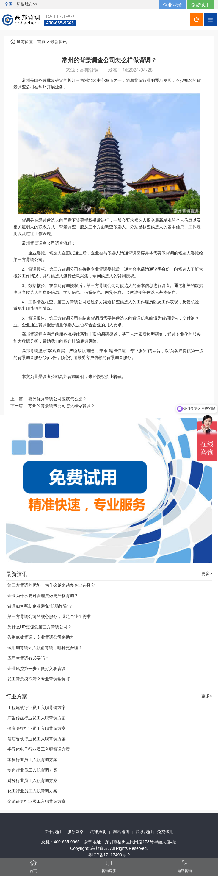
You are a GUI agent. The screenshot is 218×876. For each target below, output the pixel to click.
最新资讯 (58, 41)
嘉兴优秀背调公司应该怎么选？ (57, 398)
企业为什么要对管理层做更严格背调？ (42, 595)
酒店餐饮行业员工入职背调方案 (36, 738)
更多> (206, 573)
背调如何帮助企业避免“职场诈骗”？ (40, 606)
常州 (26, 80)
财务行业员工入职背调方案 (32, 780)
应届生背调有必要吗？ (28, 658)
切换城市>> (27, 4)
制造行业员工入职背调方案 (32, 770)
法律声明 (98, 831)
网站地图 (121, 831)
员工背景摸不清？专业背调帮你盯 (38, 679)
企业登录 (172, 4)
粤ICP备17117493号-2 (109, 854)
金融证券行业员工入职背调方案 (36, 801)
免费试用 (200, 4)
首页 (41, 41)
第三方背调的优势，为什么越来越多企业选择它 (51, 585)
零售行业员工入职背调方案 (32, 759)
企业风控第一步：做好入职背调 (36, 668)
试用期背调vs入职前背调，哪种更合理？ (44, 647)
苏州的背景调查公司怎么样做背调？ (61, 405)
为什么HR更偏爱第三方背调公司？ (39, 626)
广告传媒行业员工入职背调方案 (36, 718)
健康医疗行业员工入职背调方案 (36, 728)
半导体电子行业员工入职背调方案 (38, 749)
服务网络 (75, 831)
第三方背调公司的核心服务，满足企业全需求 (49, 616)
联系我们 (143, 831)
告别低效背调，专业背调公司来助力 (40, 637)
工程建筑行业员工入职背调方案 (36, 707)
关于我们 (52, 831)
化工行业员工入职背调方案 (32, 790)
